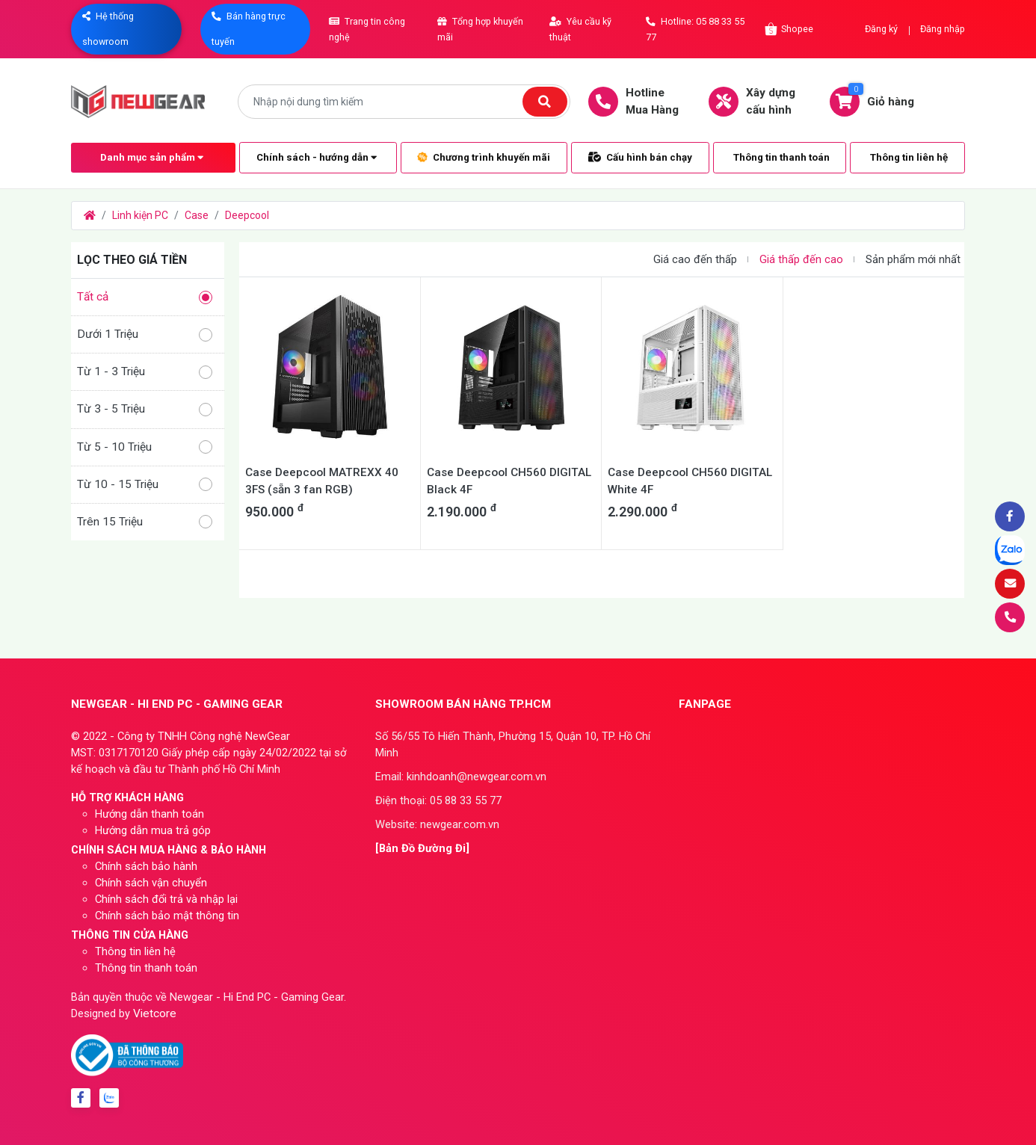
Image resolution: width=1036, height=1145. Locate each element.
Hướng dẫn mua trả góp (153, 830)
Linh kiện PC (140, 215)
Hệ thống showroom (108, 28)
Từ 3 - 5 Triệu (144, 409)
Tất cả (144, 297)
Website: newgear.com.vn (437, 824)
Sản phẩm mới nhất (913, 259)
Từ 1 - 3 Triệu (144, 372)
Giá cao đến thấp (695, 259)
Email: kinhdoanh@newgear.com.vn (460, 776)
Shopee (789, 29)
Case (197, 215)
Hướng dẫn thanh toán (149, 814)
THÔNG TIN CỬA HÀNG (129, 935)
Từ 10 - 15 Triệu (144, 485)
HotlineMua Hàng (641, 101)
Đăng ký (881, 28)
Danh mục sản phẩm (151, 157)
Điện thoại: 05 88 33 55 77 (438, 800)
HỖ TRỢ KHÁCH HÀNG (127, 797)
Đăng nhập (942, 28)
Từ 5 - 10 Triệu (144, 447)
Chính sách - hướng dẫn (316, 157)
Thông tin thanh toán (781, 157)
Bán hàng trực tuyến (249, 28)
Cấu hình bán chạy (640, 157)
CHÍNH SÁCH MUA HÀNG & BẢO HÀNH (168, 850)
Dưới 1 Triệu (144, 334)
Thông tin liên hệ (909, 157)
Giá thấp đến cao (801, 259)
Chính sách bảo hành (146, 866)
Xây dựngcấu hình (759, 101)
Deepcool (247, 215)
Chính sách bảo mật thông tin (167, 915)
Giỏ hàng (879, 100)
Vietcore (154, 1013)
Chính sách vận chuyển (151, 882)
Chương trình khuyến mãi (483, 157)
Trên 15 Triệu (144, 522)
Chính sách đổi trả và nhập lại (166, 899)
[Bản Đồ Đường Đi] (422, 848)
